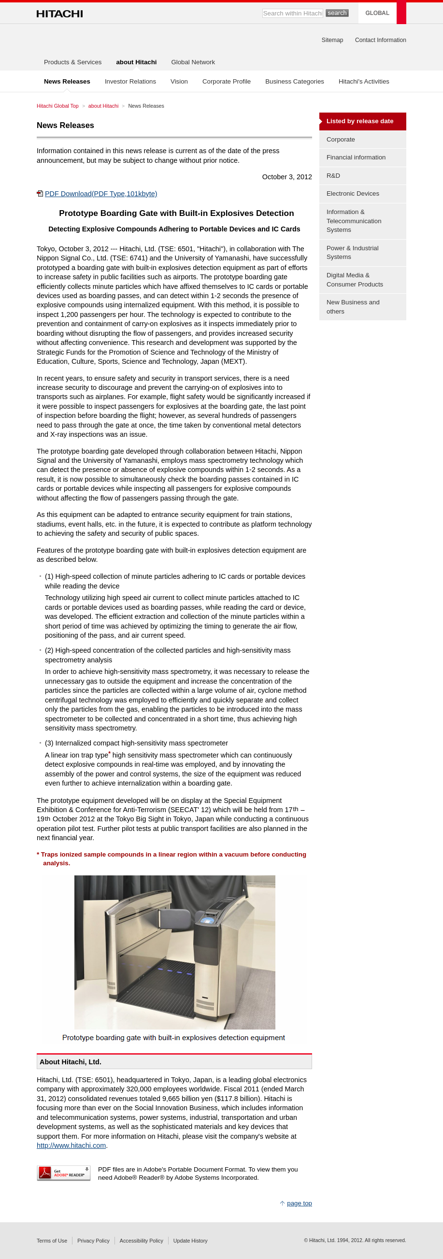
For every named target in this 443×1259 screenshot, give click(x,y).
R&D (333, 175)
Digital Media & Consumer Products (355, 280)
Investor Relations (130, 81)
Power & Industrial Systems (353, 252)
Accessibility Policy (141, 1241)
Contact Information (380, 40)
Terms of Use (52, 1241)
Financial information (356, 157)
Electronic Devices (353, 193)
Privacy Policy (93, 1241)
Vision (179, 81)
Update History (190, 1241)
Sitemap (332, 40)
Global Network (193, 62)
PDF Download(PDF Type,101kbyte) (101, 194)
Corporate (341, 139)
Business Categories (294, 81)
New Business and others (353, 307)
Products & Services (72, 62)
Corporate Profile (226, 81)
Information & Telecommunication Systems (354, 220)
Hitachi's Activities (364, 81)
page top (299, 1203)
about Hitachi (103, 106)
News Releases (65, 125)
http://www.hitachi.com (71, 1145)
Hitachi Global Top (58, 106)
